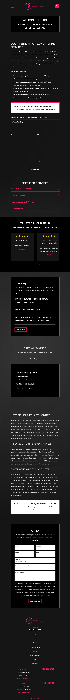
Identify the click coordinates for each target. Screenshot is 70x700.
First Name (18, 546)
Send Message (35, 601)
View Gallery (35, 169)
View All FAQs (20, 329)
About (35, 643)
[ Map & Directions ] (23, 678)
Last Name (39, 546)
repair (30, 64)
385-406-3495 (35, 630)
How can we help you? (21, 572)
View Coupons (35, 359)
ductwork (37, 489)
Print (30, 389)
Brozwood (14, 58)
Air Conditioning (35, 647)
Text (17, 389)
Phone (17, 552)
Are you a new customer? (22, 565)
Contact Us (35, 663)
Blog (35, 659)
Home (35, 639)
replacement (15, 64)
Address (17, 559)
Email (24, 389)
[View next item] (38, 162)
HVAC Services (35, 655)
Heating (35, 651)
